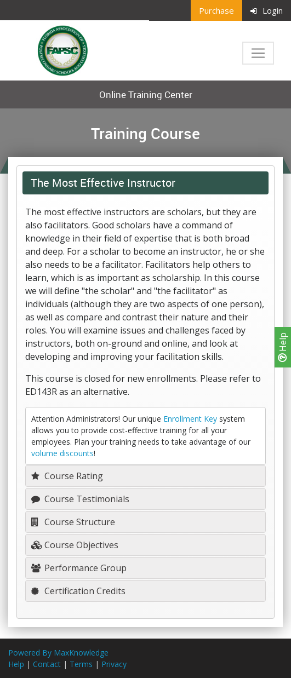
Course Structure (73, 522)
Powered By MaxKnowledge (58, 652)
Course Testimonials (80, 499)
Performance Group (79, 568)
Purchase (216, 10)
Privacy (114, 664)
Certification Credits (78, 591)
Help (283, 347)
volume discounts (62, 453)
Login (266, 10)
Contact (47, 664)
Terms (81, 664)
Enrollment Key (190, 418)
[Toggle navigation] (258, 53)
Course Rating (67, 476)
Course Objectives (74, 545)
